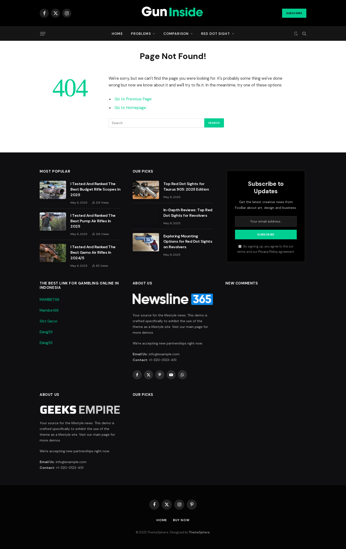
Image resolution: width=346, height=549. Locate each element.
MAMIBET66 (49, 299)
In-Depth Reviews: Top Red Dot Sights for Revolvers (187, 212)
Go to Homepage (130, 107)
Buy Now (181, 520)
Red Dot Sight (215, 33)
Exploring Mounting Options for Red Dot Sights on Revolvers (187, 242)
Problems (141, 33)
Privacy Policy (268, 252)
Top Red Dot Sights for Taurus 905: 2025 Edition (186, 186)
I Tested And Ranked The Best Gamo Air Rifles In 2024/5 (93, 252)
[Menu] (42, 33)
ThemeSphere (199, 532)
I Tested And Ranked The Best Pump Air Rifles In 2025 (93, 221)
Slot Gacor (48, 321)
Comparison (176, 33)
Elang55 (46, 332)
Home (117, 33)
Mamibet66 (49, 310)
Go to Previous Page (133, 99)
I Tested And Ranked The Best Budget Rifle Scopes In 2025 (95, 189)
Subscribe (294, 13)
